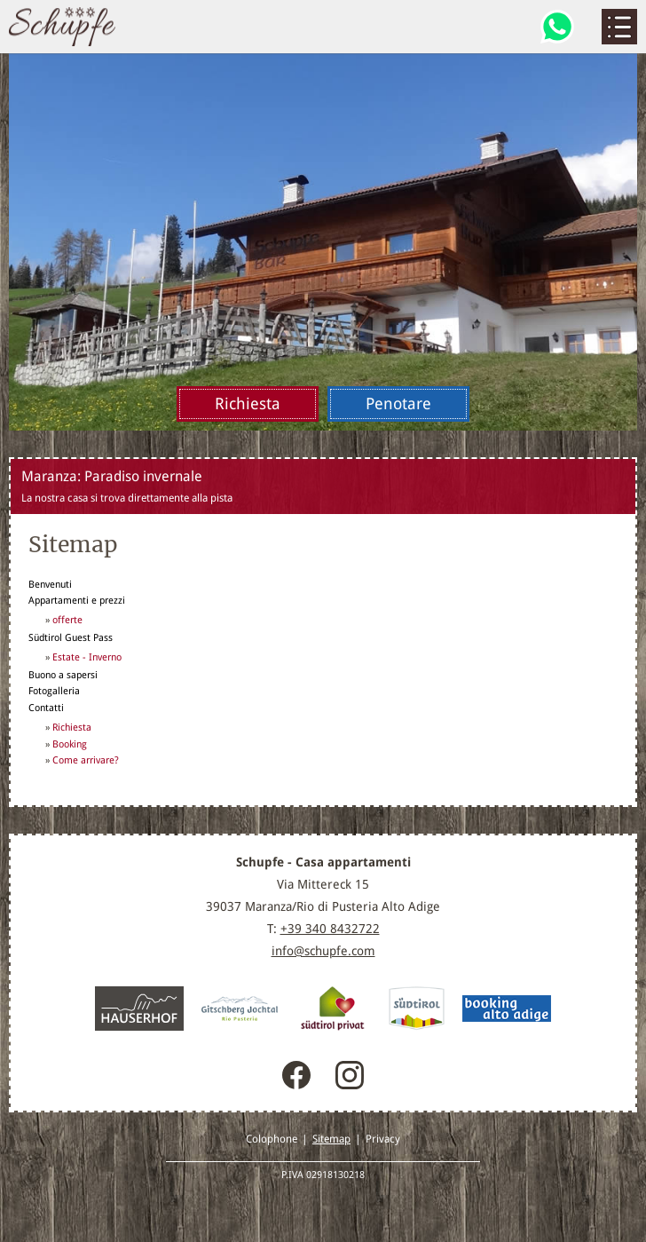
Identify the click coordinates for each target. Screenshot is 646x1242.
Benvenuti (50, 584)
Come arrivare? (85, 760)
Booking (69, 744)
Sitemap (331, 1139)
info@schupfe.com (323, 951)
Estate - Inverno (87, 657)
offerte (67, 620)
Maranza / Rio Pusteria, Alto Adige (62, 26)
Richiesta (71, 727)
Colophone (271, 1139)
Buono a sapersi (63, 674)
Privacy (383, 1139)
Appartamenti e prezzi (76, 600)
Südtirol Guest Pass (70, 637)
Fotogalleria (54, 690)
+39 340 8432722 (330, 929)
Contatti (46, 707)
